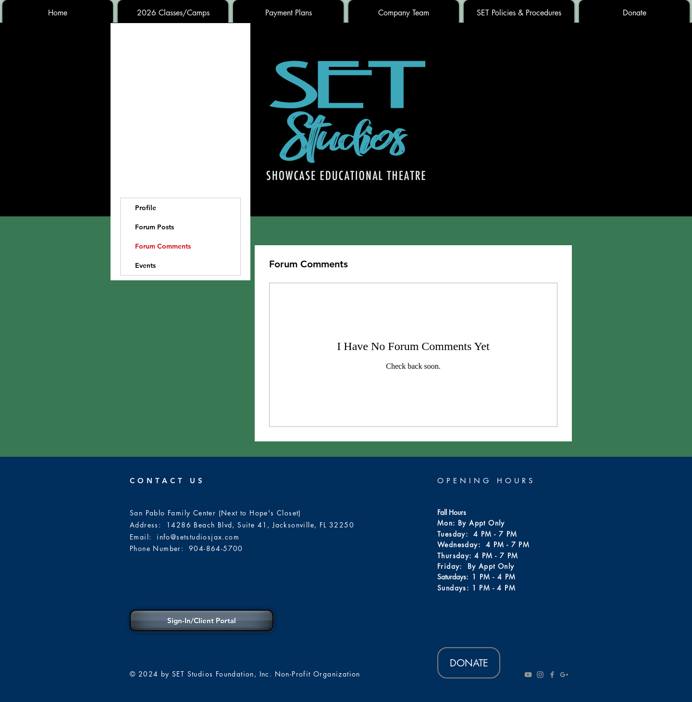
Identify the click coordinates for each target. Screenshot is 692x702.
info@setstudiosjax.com (198, 536)
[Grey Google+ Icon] (564, 674)
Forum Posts (154, 227)
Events (145, 265)
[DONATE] (468, 662)
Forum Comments (163, 246)
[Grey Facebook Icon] (552, 674)
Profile (145, 207)
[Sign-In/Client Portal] (201, 620)
